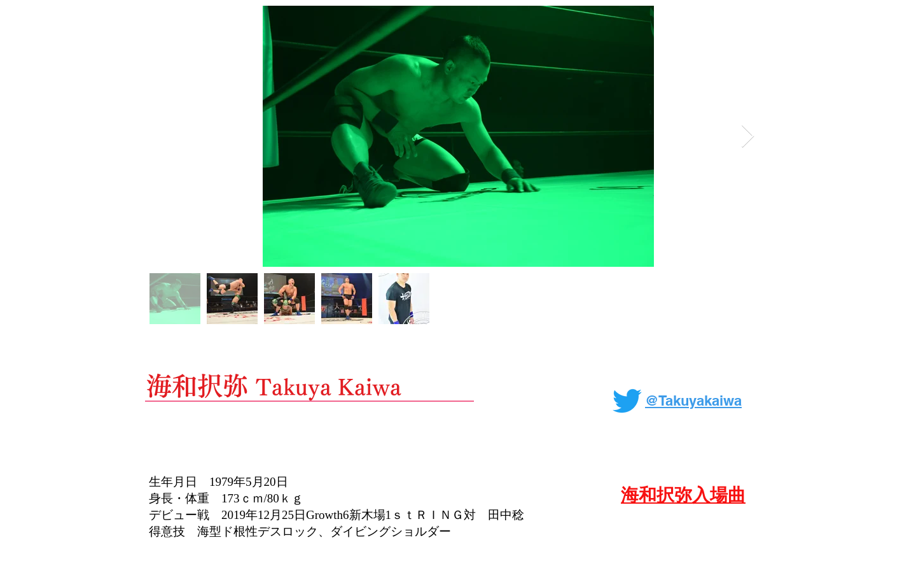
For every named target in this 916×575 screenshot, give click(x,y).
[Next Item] (747, 136)
